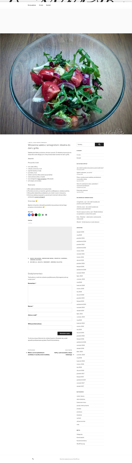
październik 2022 (81, 247)
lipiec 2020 (80, 276)
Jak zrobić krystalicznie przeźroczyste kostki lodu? (90, 168)
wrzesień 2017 (81, 383)
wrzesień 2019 (81, 307)
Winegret (47, 262)
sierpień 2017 (80, 386)
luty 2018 (79, 367)
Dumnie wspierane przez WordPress (69, 459)
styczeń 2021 (80, 260)
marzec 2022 (80, 250)
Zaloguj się (79, 434)
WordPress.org (81, 443)
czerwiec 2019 (81, 317)
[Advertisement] (66, 21)
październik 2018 (81, 342)
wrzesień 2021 (81, 254)
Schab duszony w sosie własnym (90, 222)
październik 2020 (81, 269)
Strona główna (32, 5)
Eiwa (78, 217)
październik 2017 (81, 380)
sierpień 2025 (80, 232)
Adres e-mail (32, 315)
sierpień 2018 (80, 348)
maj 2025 (79, 235)
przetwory (79, 412)
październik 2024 (81, 241)
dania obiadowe (35, 258)
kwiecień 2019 (81, 323)
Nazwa (30, 306)
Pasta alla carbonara (82, 190)
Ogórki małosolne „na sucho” (84, 172)
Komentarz (32, 283)
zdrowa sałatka (56, 262)
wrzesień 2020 (81, 273)
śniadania (79, 415)
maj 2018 (79, 357)
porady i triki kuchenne (83, 405)
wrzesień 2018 (81, 345)
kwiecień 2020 (81, 285)
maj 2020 (79, 282)
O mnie (41, 5)
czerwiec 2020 (81, 279)
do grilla (33, 262)
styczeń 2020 (80, 295)
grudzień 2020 (81, 263)
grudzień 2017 (80, 373)
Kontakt (48, 5)
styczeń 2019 (80, 332)
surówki (64, 258)
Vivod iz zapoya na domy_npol (85, 212)
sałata (40, 262)
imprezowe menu (48, 258)
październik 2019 (81, 304)
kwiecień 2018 (81, 361)
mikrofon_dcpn (81, 207)
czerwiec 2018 (81, 354)
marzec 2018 (80, 364)
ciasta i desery (80, 396)
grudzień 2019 (80, 298)
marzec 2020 (80, 288)
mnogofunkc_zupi (81, 202)
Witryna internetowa (35, 324)
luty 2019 (79, 329)
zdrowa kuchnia (36, 259)
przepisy (57, 258)
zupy (78, 424)
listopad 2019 (80, 301)
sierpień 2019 (80, 310)
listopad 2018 (80, 339)
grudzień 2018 (80, 336)
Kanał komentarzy (82, 440)
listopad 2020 (80, 266)
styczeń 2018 (80, 370)
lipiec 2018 (80, 351)
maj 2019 (79, 320)
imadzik (44, 142)
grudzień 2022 (80, 244)
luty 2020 (79, 291)
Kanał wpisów (80, 437)
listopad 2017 (80, 376)
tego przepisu (42, 179)
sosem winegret (40, 197)
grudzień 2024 (81, 238)
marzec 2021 (80, 257)
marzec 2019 (80, 326)
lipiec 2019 (80, 313)
